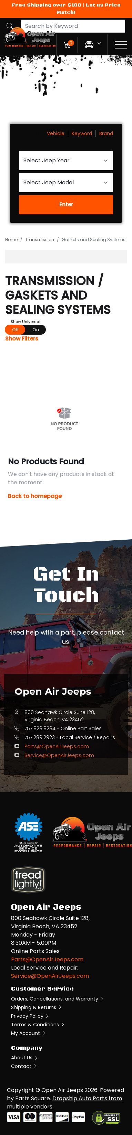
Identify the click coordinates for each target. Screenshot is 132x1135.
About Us (25, 1057)
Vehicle (55, 133)
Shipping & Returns (36, 1007)
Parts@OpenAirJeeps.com (56, 746)
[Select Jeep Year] (66, 160)
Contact (24, 1066)
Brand (106, 133)
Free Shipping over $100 (46, 5)
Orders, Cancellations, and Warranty (57, 998)
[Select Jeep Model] (66, 182)
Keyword (82, 133)
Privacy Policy (30, 1016)
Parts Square (32, 1098)
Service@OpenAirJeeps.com (59, 755)
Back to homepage (35, 496)
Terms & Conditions (38, 1024)
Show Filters (21, 339)
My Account (28, 1033)
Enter (66, 204)
